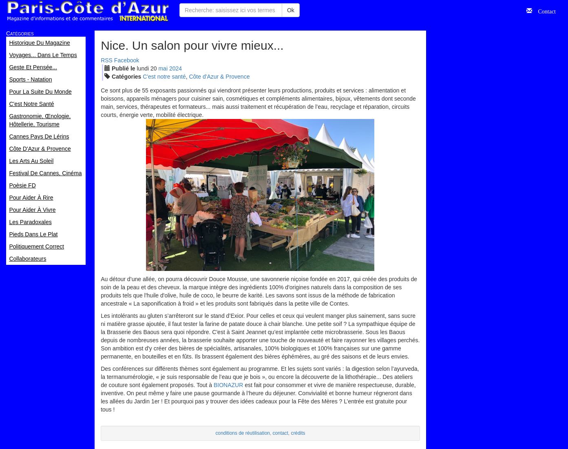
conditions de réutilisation (242, 433)
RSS (107, 60)
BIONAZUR (228, 385)
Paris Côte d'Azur (87, 11)
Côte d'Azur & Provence (219, 76)
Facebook (126, 60)
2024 (175, 68)
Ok (290, 10)
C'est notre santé (164, 76)
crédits (298, 433)
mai (163, 68)
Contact (544, 10)
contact (280, 433)
